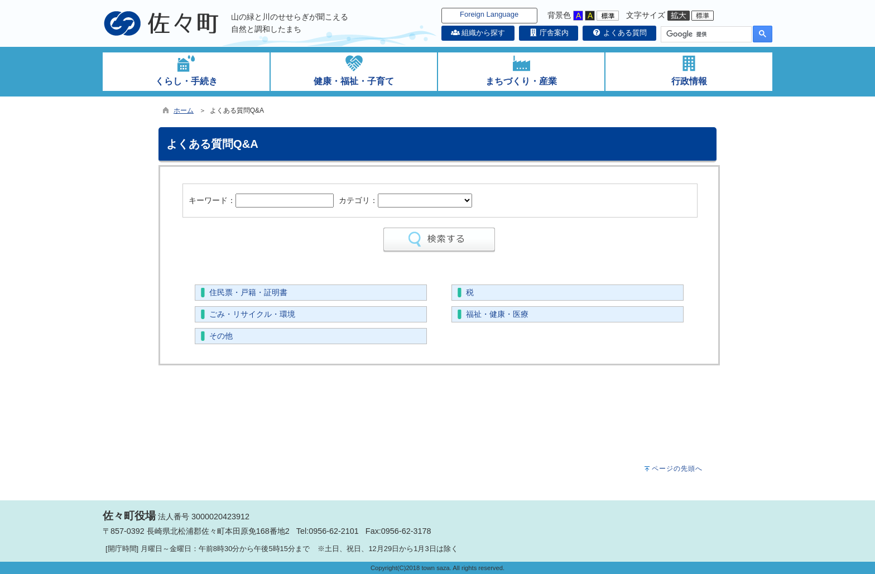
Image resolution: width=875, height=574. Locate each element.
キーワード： (212, 200)
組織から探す (478, 32)
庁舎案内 (548, 32)
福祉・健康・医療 (497, 314)
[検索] (705, 35)
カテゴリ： (358, 200)
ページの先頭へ (677, 468)
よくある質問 (619, 32)
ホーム (184, 110)
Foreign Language (489, 14)
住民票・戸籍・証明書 (248, 292)
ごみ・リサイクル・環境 (252, 314)
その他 (221, 335)
